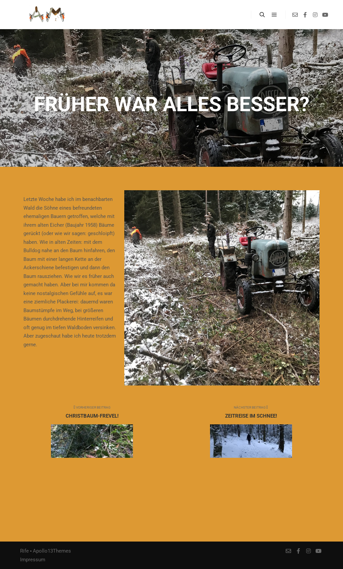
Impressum (32, 560)
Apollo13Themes (52, 551)
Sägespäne (196, 82)
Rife (24, 551)
